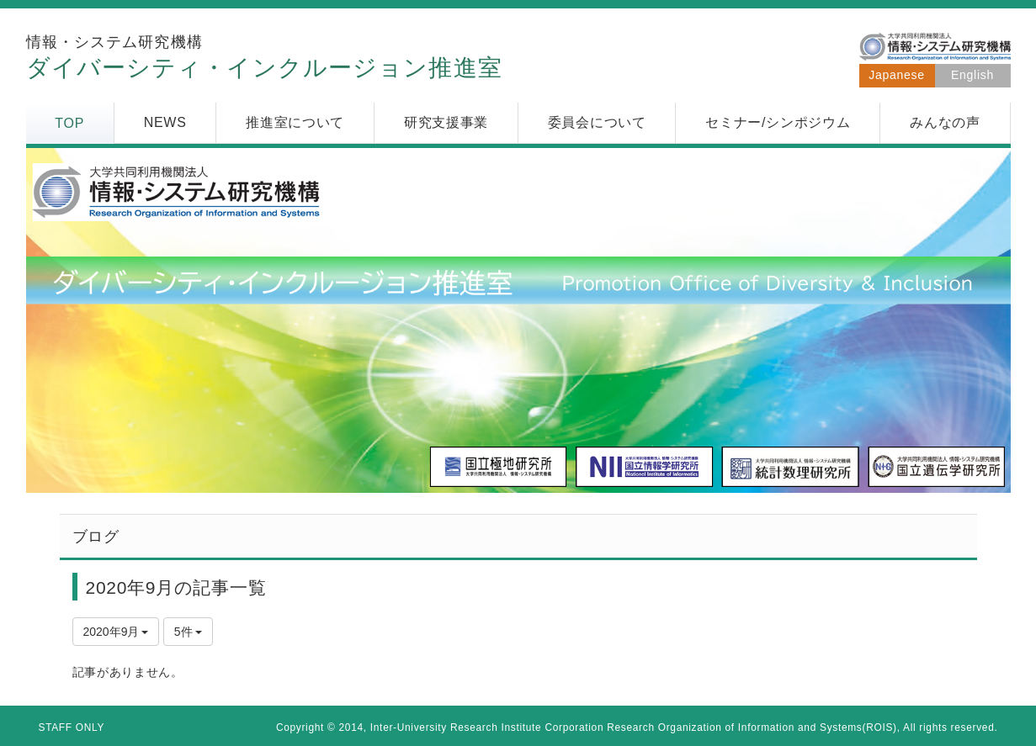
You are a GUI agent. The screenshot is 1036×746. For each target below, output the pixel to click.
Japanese (896, 75)
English (972, 75)
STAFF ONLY (72, 727)
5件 (188, 631)
